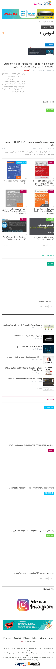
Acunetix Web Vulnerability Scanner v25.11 (24, 357)
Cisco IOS (17, 638)
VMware (50, 110)
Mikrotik (27, 638)
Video (51, 163)
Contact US (30, 641)
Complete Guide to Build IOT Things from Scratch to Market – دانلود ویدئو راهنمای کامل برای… (29, 65)
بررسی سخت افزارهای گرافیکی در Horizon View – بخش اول (29, 143)
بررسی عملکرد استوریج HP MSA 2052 (28, 335)
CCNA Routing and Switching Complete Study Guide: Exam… (23, 369)
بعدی (46, 306)
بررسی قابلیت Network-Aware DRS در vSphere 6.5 (22, 325)
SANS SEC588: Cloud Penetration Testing (25, 378)
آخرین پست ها (7, 245)
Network (49, 45)
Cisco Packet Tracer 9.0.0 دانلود (29, 346)
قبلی (51, 306)
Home (50, 638)
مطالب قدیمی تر (48, 245)
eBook (50, 264)
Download (21, 163)
